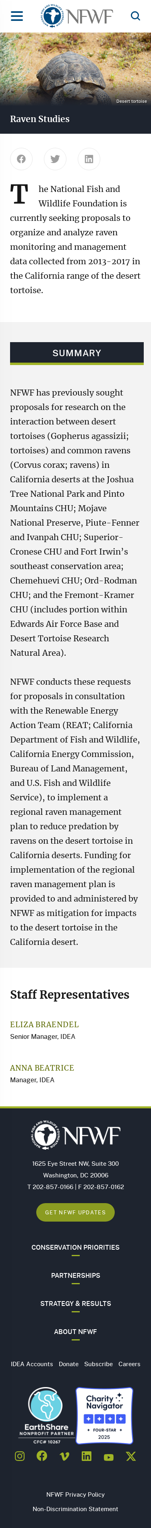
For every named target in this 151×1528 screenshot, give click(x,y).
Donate (69, 1363)
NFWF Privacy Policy (75, 1494)
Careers (129, 1363)
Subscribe (98, 1363)
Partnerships (75, 1275)
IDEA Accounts (32, 1363)
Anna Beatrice (42, 1068)
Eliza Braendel (44, 1025)
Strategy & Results (75, 1303)
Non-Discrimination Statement (75, 1508)
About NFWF (75, 1331)
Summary (76, 352)
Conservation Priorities (75, 1247)
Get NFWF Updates (75, 1212)
